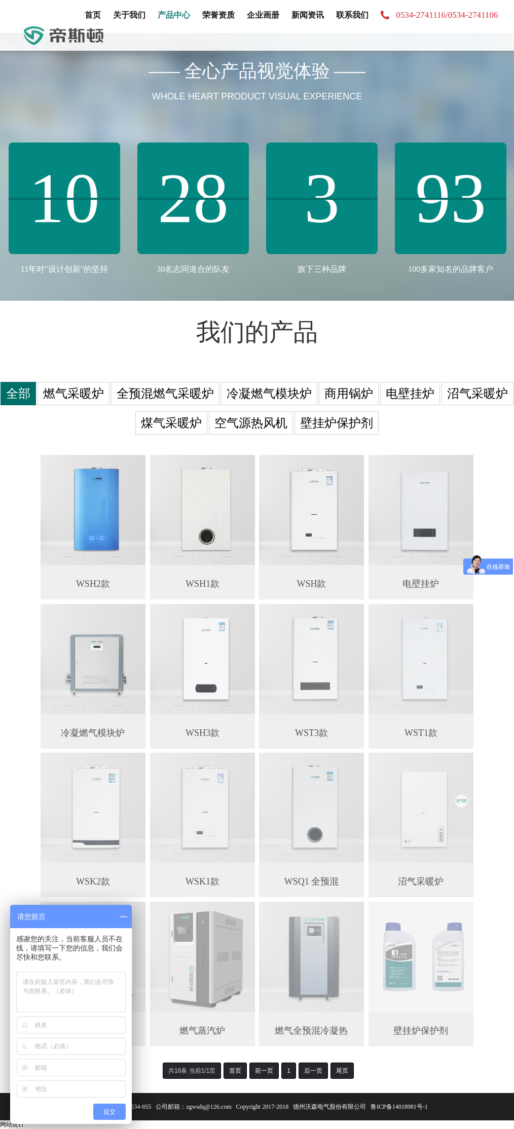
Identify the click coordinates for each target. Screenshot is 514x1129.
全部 (18, 393)
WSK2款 (93, 881)
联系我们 (352, 15)
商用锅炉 (348, 393)
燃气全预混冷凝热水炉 (311, 1031)
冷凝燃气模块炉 (269, 393)
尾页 (342, 1070)
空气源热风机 (250, 423)
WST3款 (311, 733)
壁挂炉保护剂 (336, 423)
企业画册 (263, 15)
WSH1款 (202, 584)
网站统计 (12, 1124)
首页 (93, 15)
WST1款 (421, 733)
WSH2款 (93, 584)
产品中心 (174, 15)
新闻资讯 (307, 15)
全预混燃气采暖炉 (165, 393)
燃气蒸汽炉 (202, 1031)
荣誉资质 (218, 15)
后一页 (313, 1070)
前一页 (264, 1070)
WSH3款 (202, 733)
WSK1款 (202, 881)
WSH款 (311, 584)
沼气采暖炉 (477, 393)
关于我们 (129, 15)
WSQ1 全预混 (311, 881)
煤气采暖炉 (171, 423)
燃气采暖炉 (73, 393)
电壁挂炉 (410, 393)
